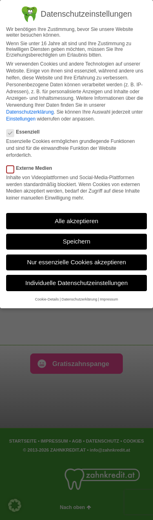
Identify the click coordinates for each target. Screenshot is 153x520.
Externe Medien (32, 168)
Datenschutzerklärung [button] (80, 299)
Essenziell (25, 132)
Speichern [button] (77, 241)
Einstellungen (20, 119)
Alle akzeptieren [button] (76, 220)
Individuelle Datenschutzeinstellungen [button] (76, 282)
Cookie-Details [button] (47, 299)
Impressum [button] (109, 299)
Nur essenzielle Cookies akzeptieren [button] (76, 262)
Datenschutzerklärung (30, 112)
